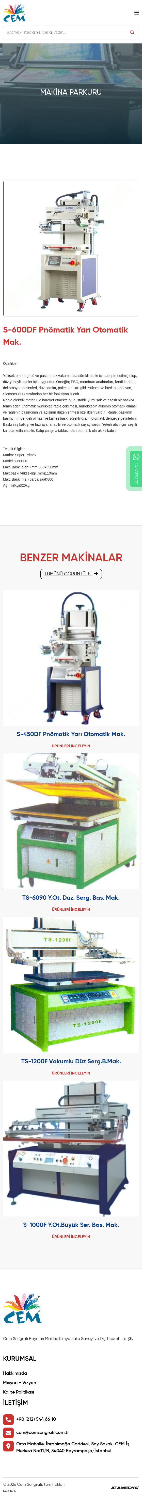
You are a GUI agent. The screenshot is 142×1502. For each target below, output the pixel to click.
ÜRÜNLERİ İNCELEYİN (71, 746)
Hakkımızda (15, 1373)
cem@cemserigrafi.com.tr (42, 1432)
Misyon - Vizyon (19, 1383)
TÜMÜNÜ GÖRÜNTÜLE (71, 574)
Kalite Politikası (18, 1392)
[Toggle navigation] (136, 13)
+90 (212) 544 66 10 (36, 1419)
